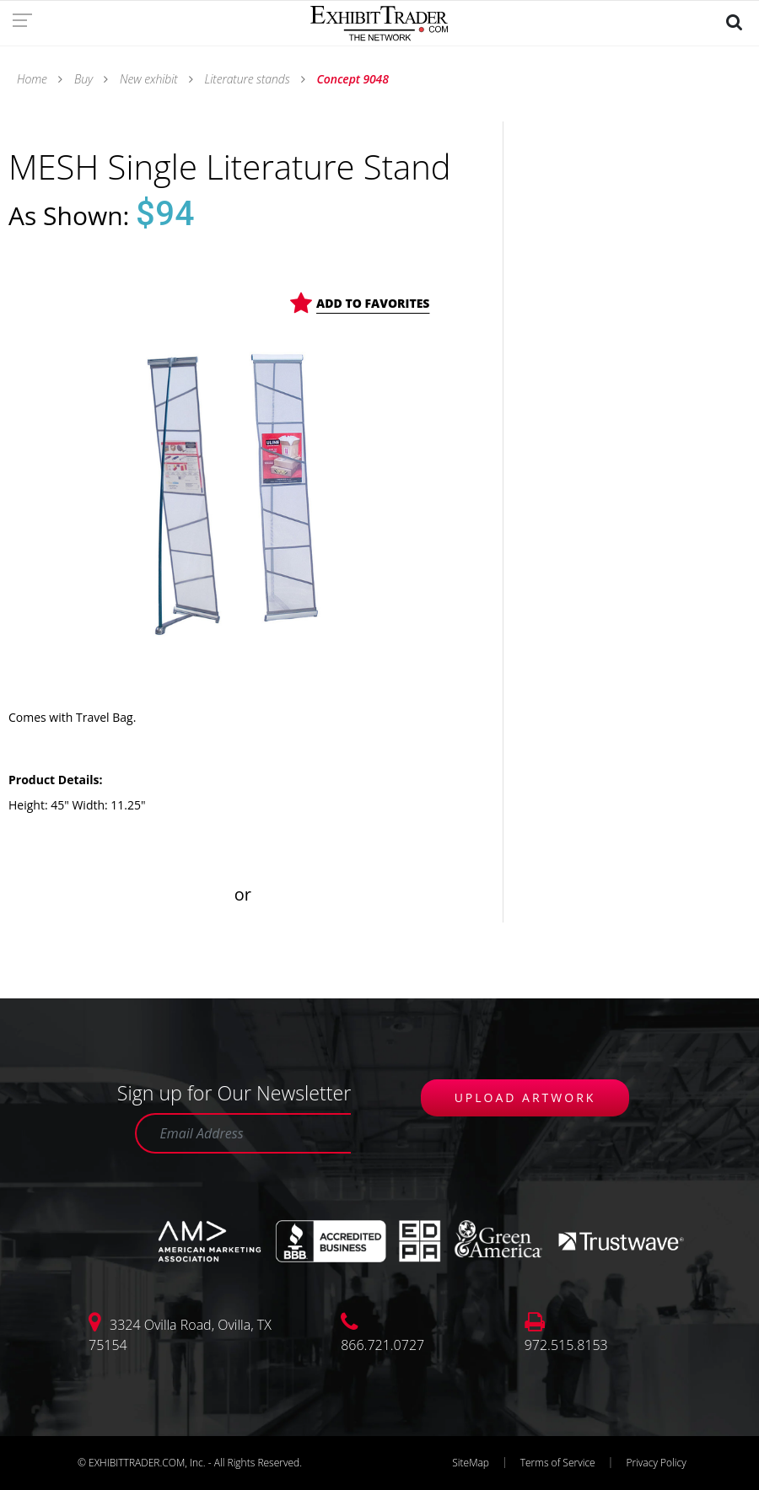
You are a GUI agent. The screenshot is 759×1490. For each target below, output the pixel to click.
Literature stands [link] (247, 79)
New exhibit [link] (148, 79)
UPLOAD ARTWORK (525, 1097)
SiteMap (470, 1462)
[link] (27, 19)
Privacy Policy (656, 1462)
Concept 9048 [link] (351, 79)
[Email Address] (243, 1133)
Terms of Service (557, 1462)
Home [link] (33, 79)
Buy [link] (83, 79)
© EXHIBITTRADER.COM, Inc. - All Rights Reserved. (190, 1462)
